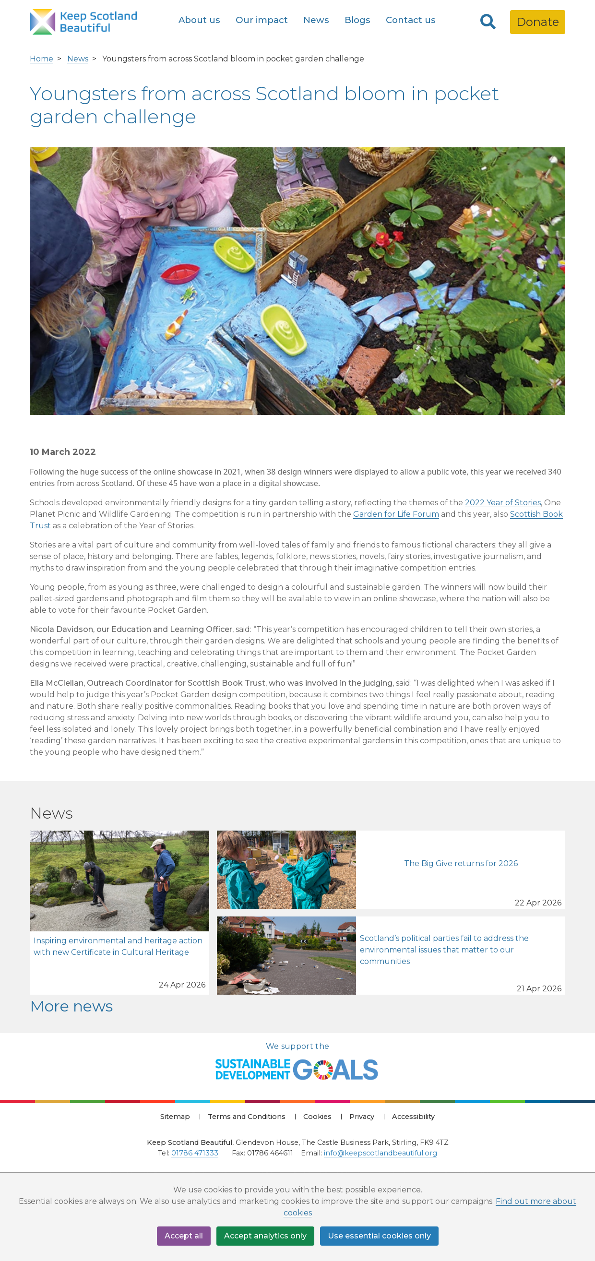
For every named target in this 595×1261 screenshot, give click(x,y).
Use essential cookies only (379, 1235)
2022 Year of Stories (503, 502)
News (316, 19)
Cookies (317, 1116)
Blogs (357, 19)
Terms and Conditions (247, 1116)
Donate (537, 22)
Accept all (184, 1235)
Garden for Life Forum (396, 514)
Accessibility (413, 1116)
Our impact (262, 19)
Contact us (411, 19)
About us (199, 19)
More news (71, 1006)
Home (41, 58)
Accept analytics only (265, 1235)
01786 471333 (194, 1153)
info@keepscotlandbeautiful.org (380, 1153)
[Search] (488, 22)
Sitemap (175, 1116)
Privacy (361, 1116)
